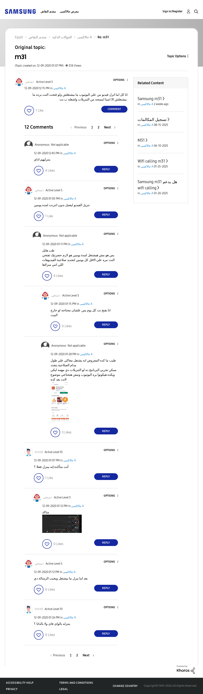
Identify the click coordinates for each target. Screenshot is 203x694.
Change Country (125, 686)
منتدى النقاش (48, 11)
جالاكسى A (59, 88)
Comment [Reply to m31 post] (114, 109)
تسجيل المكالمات (152, 119)
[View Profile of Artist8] (39, 452)
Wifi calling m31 (151, 161)
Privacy (11, 689)
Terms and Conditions (76, 682)
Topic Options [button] (176, 56)
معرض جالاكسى (69, 11)
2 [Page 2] (98, 127)
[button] (120, 80)
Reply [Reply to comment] (106, 169)
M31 (141, 140)
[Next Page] (110, 127)
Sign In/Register (173, 11)
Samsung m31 (150, 98)
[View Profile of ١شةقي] (29, 82)
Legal (63, 689)
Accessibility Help (20, 682)
